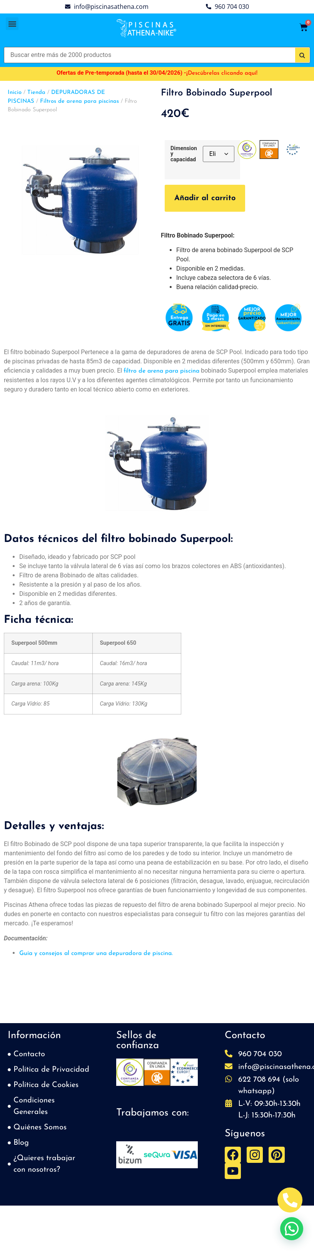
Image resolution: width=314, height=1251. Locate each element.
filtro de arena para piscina (161, 371)
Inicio (15, 92)
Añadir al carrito (205, 198)
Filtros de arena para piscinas (79, 101)
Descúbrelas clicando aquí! (222, 73)
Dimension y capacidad (183, 154)
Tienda (36, 92)
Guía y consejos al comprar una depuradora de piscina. (96, 953)
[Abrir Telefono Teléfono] (289, 1200)
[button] (12, 23)
